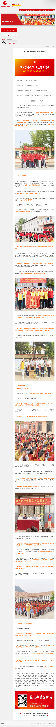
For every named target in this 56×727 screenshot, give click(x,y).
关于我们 (53, 10)
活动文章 (8, 35)
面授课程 (30, 10)
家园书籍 (48, 10)
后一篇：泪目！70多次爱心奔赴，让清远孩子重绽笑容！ (34, 715)
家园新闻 (21, 10)
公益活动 (44, 10)
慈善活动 (25, 10)
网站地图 (3, 723)
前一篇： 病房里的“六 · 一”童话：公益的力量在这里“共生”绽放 (35, 713)
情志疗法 (35, 10)
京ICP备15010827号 (51, 723)
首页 (42, 46)
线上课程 (39, 10)
